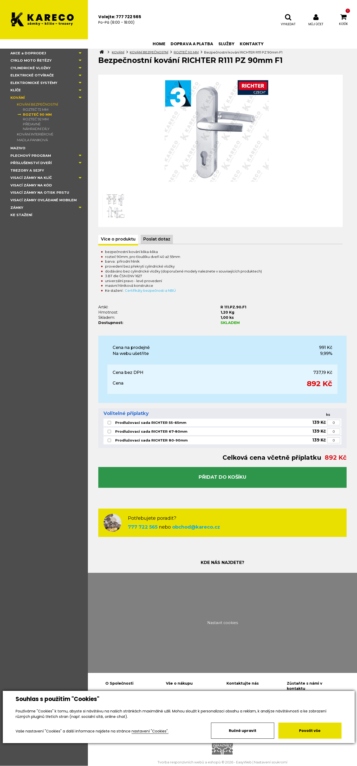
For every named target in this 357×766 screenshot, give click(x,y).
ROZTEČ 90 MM (37, 114)
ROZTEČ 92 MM (36, 119)
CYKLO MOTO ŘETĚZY (30, 60)
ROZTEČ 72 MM (35, 109)
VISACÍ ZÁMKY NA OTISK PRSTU (39, 192)
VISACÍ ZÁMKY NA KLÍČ (31, 178)
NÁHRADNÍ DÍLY (36, 129)
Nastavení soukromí (270, 762)
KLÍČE (15, 90)
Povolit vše (310, 730)
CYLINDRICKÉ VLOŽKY (30, 68)
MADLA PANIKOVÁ (32, 140)
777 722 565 (143, 527)
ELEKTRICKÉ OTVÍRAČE (32, 75)
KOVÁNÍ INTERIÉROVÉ (35, 134)
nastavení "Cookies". (150, 731)
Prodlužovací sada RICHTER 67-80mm (151, 431)
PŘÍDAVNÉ (32, 124)
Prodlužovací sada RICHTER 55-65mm (150, 422)
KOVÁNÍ (17, 97)
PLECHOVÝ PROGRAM (30, 155)
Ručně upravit (242, 730)
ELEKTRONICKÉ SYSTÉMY (33, 83)
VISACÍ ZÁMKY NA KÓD (31, 185)
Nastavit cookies (222, 622)
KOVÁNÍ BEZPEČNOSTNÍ (37, 104)
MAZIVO (17, 148)
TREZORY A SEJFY (27, 170)
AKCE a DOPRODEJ (28, 53)
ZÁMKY (16, 207)
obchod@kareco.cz (196, 527)
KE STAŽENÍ (21, 215)
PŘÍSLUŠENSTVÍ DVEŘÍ (31, 163)
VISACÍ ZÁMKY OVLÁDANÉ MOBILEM (43, 200)
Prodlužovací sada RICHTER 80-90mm (151, 440)
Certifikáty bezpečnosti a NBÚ (150, 290)
